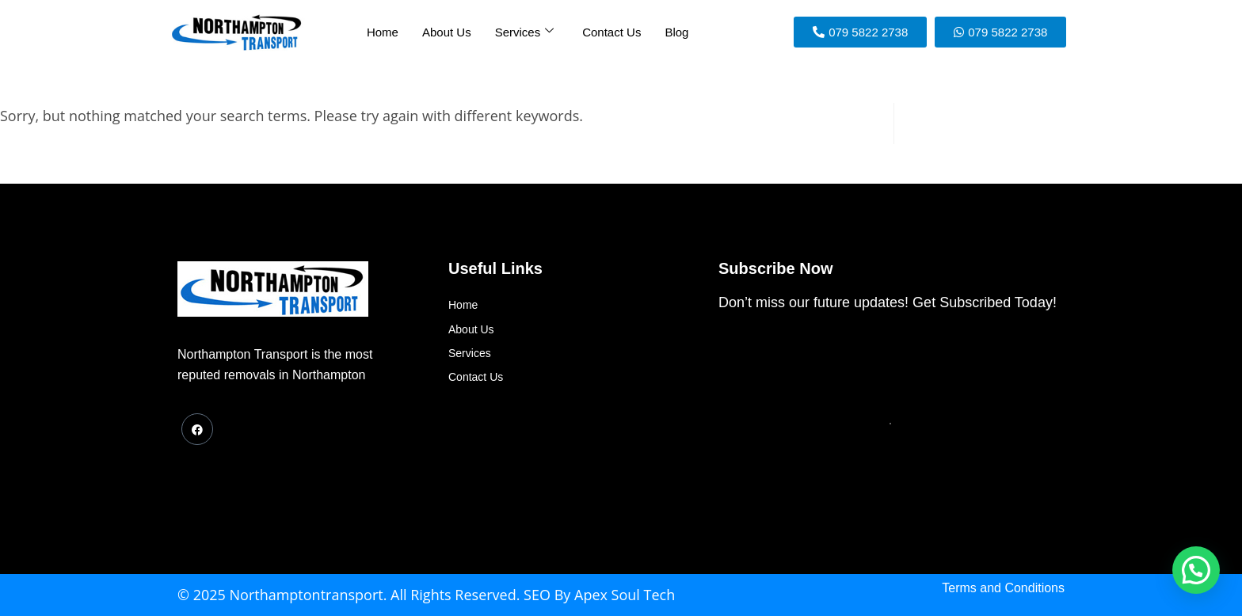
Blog (676, 32)
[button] (1196, 570)
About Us (446, 32)
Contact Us (611, 32)
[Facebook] (197, 429)
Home (382, 32)
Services (524, 32)
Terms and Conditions (1003, 588)
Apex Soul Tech (624, 594)
